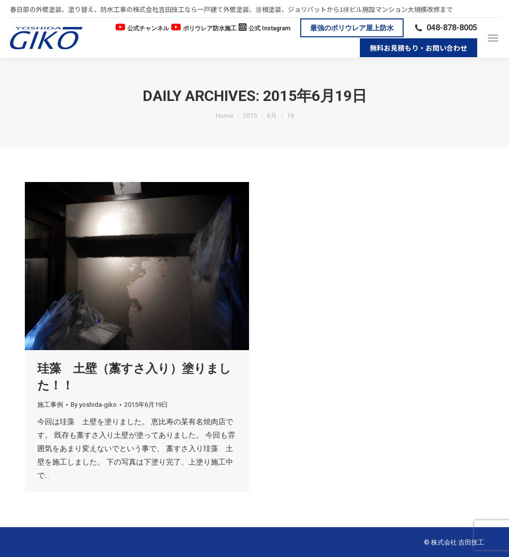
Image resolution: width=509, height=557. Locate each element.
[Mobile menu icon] (493, 38)
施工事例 (50, 404)
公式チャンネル (148, 28)
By (94, 404)
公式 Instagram (269, 28)
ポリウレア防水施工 (210, 28)
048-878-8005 (445, 27)
